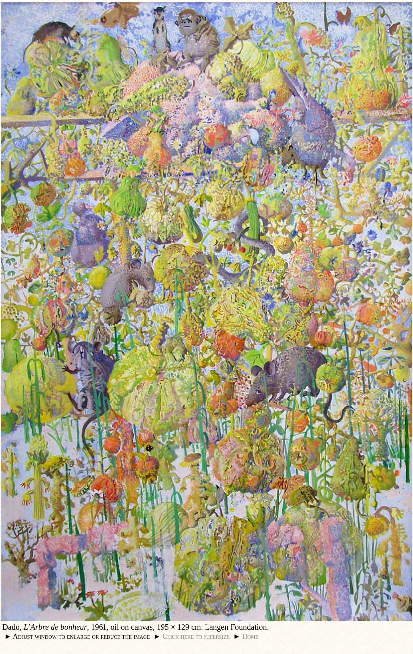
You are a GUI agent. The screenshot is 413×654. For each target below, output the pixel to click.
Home (250, 636)
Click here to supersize (195, 636)
